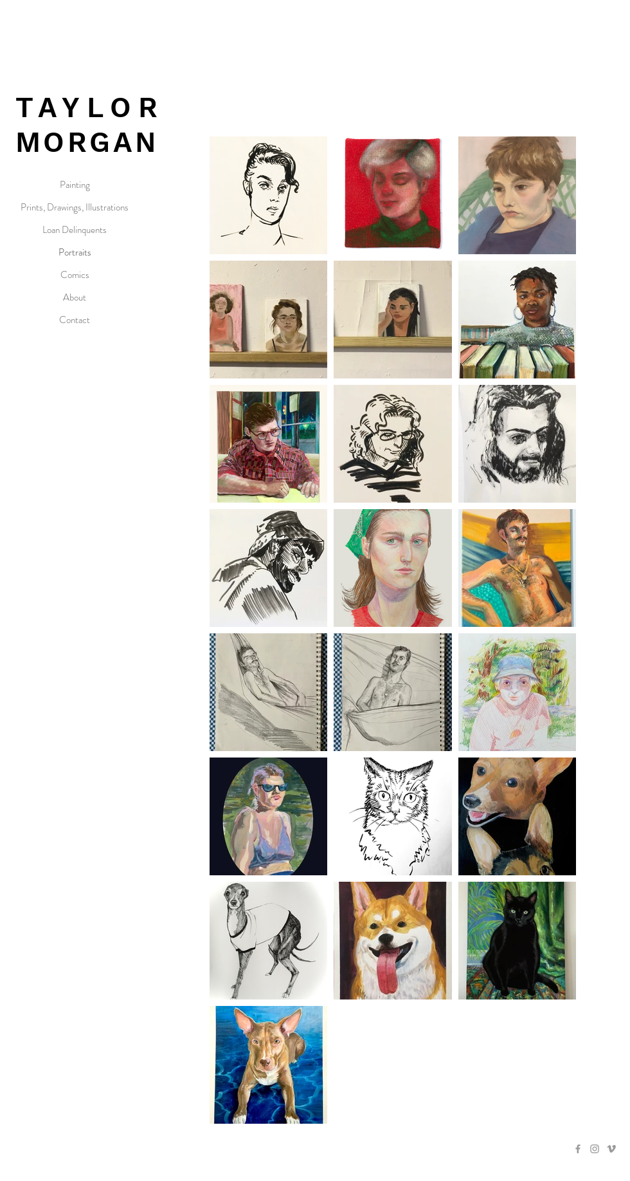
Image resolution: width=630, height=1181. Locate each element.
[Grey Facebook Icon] (578, 1149)
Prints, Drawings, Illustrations (75, 207)
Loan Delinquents (74, 230)
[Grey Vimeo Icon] (611, 1149)
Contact (74, 320)
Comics (74, 275)
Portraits (75, 252)
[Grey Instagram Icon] (594, 1149)
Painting (75, 185)
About (74, 297)
